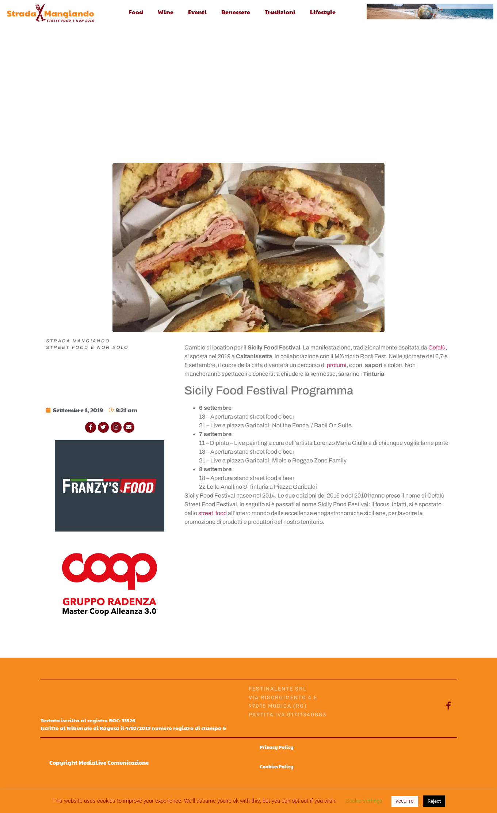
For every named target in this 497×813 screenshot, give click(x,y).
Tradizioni (280, 12)
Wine (165, 12)
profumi (337, 365)
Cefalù (437, 347)
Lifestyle (323, 12)
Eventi (197, 12)
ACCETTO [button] (405, 801)
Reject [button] (434, 801)
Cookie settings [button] (363, 801)
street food (212, 513)
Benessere (235, 12)
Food (136, 12)
